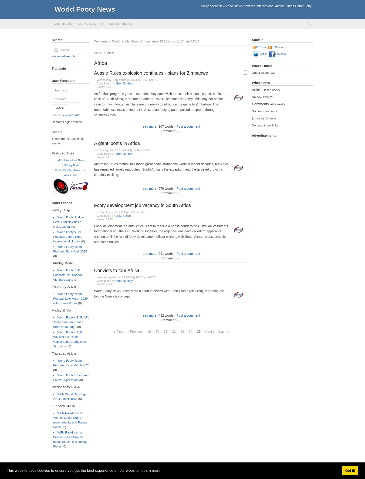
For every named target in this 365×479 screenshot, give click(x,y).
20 (157, 331)
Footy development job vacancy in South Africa (142, 205)
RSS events (276, 47)
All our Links (71, 175)
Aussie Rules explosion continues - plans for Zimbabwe (151, 73)
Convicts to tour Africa (116, 270)
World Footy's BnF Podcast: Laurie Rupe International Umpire (67, 236)
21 (166, 331)
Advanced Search (90, 23)
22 (174, 331)
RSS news (260, 47)
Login (59, 107)
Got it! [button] (350, 470)
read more (149, 126)
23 (182, 331)
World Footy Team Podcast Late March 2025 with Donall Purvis (70, 298)
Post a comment (188, 126)
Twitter (260, 54)
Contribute (63, 23)
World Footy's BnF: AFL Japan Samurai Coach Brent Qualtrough (71, 322)
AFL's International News (70, 160)
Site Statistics (120, 23)
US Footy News (70, 165)
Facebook (277, 54)
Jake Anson (123, 215)
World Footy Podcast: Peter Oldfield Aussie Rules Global (69, 222)
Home (98, 53)
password (71, 115)
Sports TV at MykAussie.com (70, 170)
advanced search (63, 56)
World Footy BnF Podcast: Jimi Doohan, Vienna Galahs (68, 275)
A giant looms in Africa (117, 143)
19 (149, 331)
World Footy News (84, 9)
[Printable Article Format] (245, 72)
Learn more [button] (150, 470)
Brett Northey (124, 83)
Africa (111, 53)
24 (191, 331)
